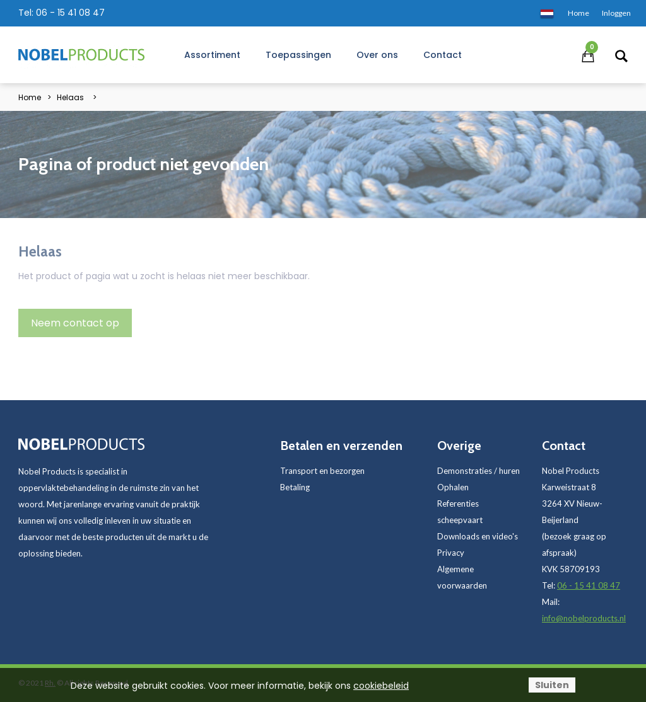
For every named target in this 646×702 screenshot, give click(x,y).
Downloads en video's (477, 536)
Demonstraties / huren (478, 471)
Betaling (295, 487)
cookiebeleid (381, 685)
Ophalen (453, 487)
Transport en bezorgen (322, 471)
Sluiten (552, 685)
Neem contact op (75, 323)
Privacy (450, 553)
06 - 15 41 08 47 (70, 12)
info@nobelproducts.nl (584, 618)
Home (29, 97)
